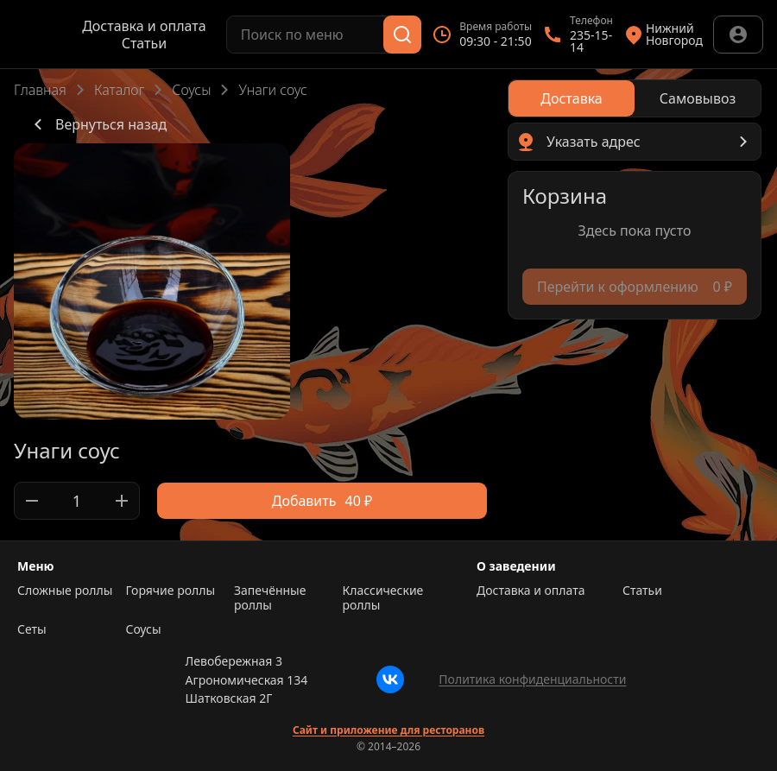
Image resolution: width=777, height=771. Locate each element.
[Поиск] (402, 35)
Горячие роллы (171, 590)
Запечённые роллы (270, 598)
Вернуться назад (97, 124)
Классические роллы (383, 598)
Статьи (144, 43)
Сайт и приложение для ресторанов (388, 730)
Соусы (191, 90)
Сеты (32, 629)
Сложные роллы (64, 590)
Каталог (119, 90)
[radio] (572, 98)
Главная (40, 90)
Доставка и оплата (143, 26)
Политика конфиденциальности (532, 679)
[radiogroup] (634, 98)
